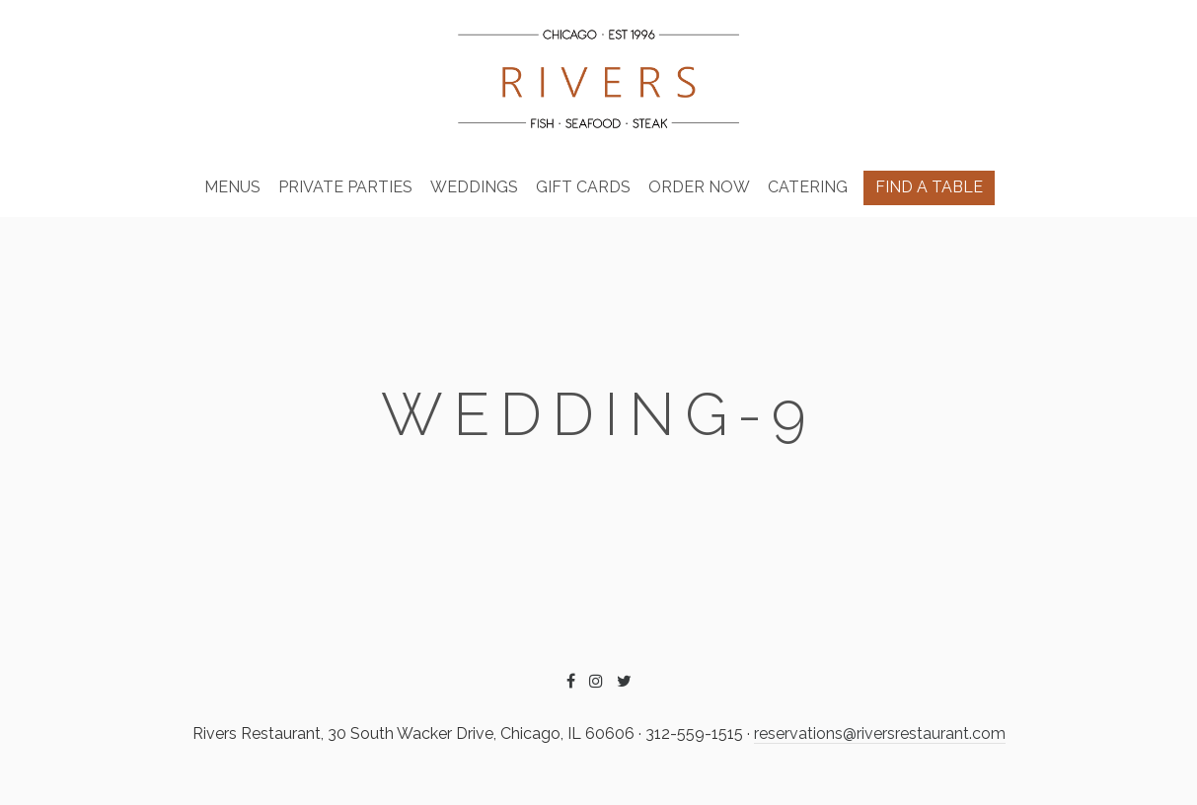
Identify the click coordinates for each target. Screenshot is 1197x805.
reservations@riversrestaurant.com (880, 733)
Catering (808, 187)
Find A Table (929, 187)
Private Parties (345, 187)
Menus (232, 187)
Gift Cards (583, 187)
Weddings (474, 187)
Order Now (699, 187)
